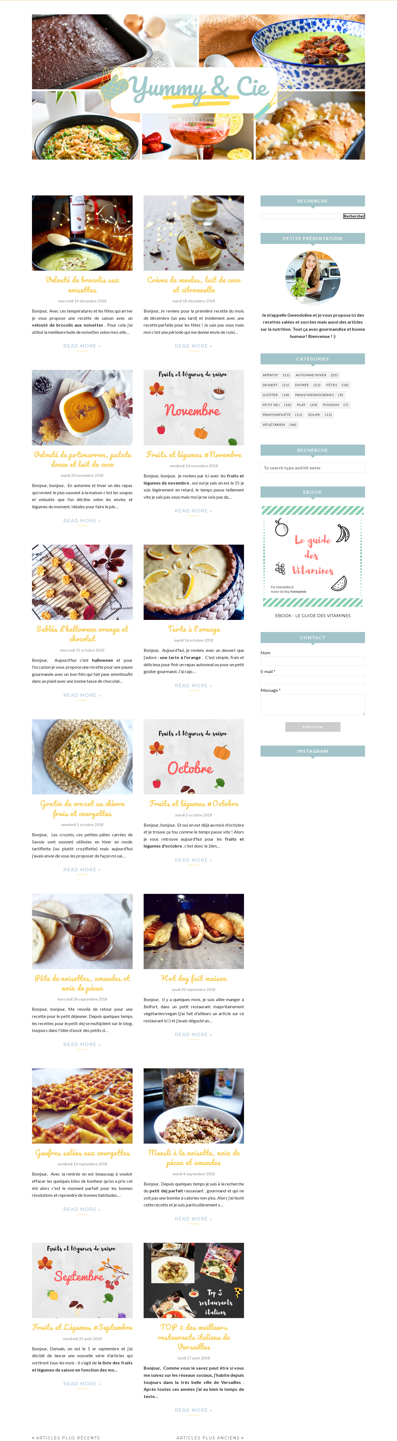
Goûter (270, 395)
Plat (301, 405)
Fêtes (331, 385)
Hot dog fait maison (193, 977)
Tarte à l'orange (194, 628)
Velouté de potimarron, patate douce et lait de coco (82, 459)
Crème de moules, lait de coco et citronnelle (193, 284)
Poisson (331, 405)
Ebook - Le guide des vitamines (313, 615)
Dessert (270, 385)
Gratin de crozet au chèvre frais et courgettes (82, 808)
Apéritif (270, 375)
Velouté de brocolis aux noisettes (82, 284)
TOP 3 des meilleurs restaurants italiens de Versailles (193, 1335)
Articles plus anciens (208, 1436)
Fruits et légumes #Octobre (193, 803)
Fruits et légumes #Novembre (193, 454)
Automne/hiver (311, 375)
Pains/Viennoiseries (314, 395)
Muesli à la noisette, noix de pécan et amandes (193, 1156)
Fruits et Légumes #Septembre (82, 1326)
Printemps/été (277, 415)
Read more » (82, 347)
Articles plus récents (68, 1436)
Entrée (302, 385)
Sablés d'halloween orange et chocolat (82, 633)
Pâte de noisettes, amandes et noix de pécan (82, 982)
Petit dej (271, 405)
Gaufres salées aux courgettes (82, 1152)
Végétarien (274, 425)
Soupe (314, 415)
